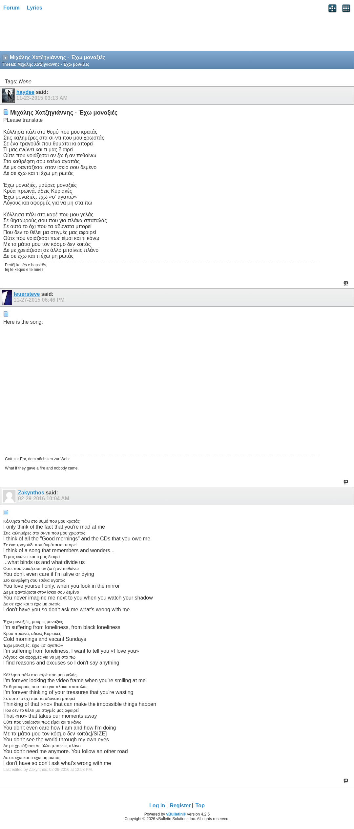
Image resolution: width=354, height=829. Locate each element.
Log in (157, 805)
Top (200, 805)
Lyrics (34, 8)
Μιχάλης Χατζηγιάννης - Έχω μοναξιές (53, 64)
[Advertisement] (52, 33)
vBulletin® (176, 814)
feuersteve (26, 294)
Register (180, 805)
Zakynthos (31, 492)
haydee (25, 92)
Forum (11, 8)
